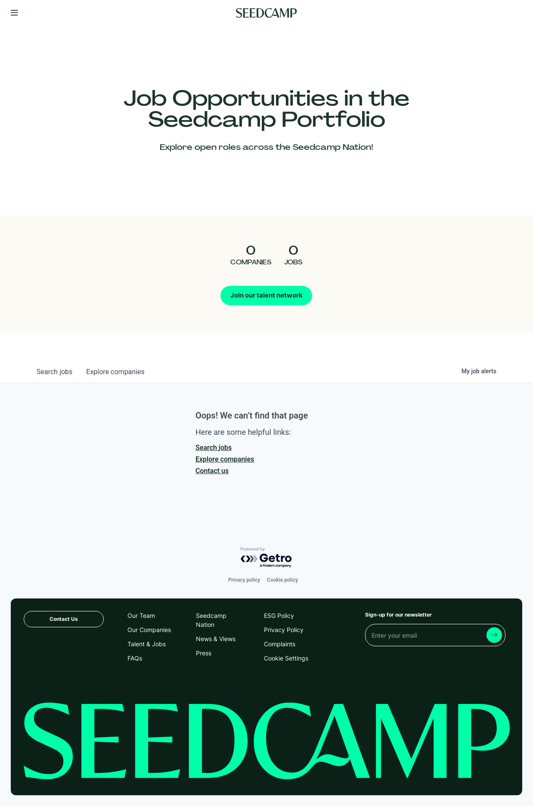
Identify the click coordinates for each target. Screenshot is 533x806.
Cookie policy (282, 580)
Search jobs (213, 447)
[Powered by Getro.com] (266, 557)
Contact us (212, 471)
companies (115, 372)
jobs (54, 372)
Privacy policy (244, 580)
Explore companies (224, 459)
